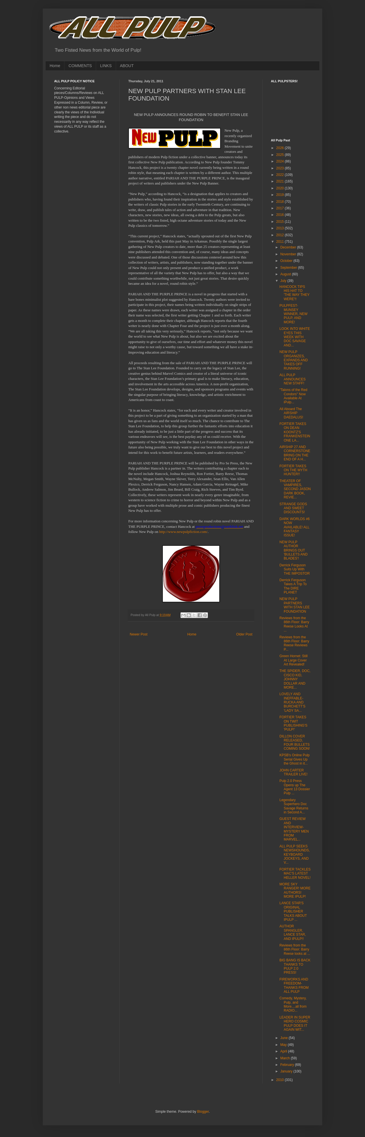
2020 (280, 188)
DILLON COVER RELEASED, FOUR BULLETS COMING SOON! (294, 742)
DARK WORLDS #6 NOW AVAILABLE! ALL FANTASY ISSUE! (294, 527)
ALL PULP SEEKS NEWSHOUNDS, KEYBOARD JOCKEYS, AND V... (294, 854)
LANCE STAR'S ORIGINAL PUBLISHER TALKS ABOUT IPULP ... (293, 911)
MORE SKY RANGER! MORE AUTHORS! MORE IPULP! (295, 890)
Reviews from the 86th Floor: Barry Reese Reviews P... (294, 643)
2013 (280, 228)
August (286, 274)
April (284, 1051)
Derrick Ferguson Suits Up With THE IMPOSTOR (294, 569)
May (284, 1045)
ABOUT (127, 65)
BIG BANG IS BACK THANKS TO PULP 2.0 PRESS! (295, 966)
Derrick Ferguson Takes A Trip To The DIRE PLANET (293, 586)
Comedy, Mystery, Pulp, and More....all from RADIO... (293, 1004)
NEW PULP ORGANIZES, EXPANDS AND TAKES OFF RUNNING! (293, 360)
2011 (280, 242)
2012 (280, 235)
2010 (280, 1080)
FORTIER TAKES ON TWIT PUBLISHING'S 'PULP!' (293, 723)
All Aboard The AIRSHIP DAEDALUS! (291, 413)
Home (55, 65)
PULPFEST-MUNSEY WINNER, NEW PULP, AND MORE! (293, 314)
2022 (280, 175)
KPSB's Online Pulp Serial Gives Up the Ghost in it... (294, 759)
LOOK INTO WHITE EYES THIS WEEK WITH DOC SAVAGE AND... (294, 337)
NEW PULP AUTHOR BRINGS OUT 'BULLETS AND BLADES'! (293, 550)
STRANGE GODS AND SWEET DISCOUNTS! (293, 508)
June (284, 1038)
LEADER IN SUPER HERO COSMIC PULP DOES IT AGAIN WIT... (294, 1023)
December (288, 247)
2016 (280, 215)
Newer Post (138, 634)
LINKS (105, 65)
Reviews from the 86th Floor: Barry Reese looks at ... (294, 949)
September (289, 268)
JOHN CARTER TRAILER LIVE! (293, 772)
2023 (280, 168)
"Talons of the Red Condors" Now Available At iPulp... (293, 396)
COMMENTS (80, 65)
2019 (280, 195)
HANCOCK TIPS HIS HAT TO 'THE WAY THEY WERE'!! (294, 293)
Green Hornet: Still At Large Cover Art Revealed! (293, 660)
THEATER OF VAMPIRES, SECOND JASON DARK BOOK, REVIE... (295, 489)
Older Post (244, 634)
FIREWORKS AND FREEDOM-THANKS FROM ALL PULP (294, 985)
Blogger (203, 1112)
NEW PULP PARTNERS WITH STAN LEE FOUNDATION (294, 605)
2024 (280, 161)
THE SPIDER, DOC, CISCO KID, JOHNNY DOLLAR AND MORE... (295, 679)
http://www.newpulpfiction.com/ (183, 532)
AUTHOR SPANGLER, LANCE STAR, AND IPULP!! (292, 932)
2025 (280, 155)
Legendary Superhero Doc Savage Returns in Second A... (293, 806)
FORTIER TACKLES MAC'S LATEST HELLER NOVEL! (295, 873)
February (287, 1065)
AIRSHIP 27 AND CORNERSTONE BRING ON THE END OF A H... (294, 453)
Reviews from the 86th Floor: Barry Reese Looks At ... (294, 624)
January (286, 1071)
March (285, 1058)
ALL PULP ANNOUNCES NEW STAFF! (292, 379)
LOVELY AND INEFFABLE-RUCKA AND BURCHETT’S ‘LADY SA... (292, 702)
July (283, 281)
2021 (280, 181)
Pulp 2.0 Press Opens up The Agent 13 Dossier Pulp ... (294, 787)
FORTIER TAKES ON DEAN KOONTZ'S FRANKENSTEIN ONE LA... (294, 432)
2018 (280, 202)
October (286, 261)
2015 (280, 222)
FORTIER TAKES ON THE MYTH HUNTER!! (293, 470)
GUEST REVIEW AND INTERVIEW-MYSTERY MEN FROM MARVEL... (294, 829)
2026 (280, 148)
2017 (280, 208)
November (288, 254)
